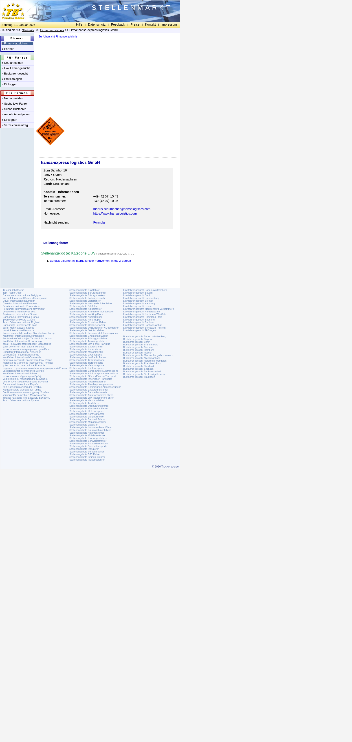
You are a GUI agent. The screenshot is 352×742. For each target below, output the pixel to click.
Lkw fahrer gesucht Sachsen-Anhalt (142, 325)
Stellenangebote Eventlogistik (85, 354)
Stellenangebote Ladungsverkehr (87, 298)
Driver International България (19, 300)
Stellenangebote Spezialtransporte (88, 446)
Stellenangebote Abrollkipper (85, 319)
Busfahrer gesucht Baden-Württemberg (144, 336)
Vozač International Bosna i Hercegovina (25, 298)
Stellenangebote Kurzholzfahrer (86, 414)
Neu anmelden (12, 62)
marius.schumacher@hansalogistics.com (121, 209)
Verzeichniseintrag (15, 125)
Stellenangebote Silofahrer (84, 306)
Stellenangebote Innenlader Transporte (90, 379)
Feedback (118, 24)
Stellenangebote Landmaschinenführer (90, 427)
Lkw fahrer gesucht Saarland (139, 319)
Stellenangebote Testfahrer (84, 403)
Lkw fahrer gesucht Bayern (138, 292)
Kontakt (150, 24)
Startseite (28, 30)
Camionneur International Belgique (22, 295)
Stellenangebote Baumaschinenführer (90, 430)
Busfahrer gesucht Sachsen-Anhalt (142, 371)
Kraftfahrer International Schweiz (21, 373)
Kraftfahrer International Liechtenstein (23, 335)
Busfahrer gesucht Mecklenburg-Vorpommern (148, 355)
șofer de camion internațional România (24, 365)
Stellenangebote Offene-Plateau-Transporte (93, 376)
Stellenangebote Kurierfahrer (85, 349)
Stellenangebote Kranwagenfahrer (88, 438)
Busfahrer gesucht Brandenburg (140, 344)
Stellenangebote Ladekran (83, 424)
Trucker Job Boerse (13, 290)
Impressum (169, 24)
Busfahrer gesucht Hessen (137, 352)
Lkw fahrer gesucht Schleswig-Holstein (144, 327)
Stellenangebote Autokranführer (86, 432)
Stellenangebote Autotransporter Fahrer (91, 395)
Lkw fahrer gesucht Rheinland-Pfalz (142, 317)
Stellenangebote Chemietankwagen (88, 335)
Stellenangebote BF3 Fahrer (84, 454)
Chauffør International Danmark (20, 303)
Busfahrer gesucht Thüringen (139, 376)
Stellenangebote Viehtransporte (86, 365)
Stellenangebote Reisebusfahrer (87, 459)
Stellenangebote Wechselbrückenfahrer (90, 303)
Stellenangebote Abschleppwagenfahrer (91, 384)
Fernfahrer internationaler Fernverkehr (23, 308)
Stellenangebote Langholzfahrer (86, 416)
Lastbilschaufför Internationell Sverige (23, 370)
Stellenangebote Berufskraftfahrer (87, 292)
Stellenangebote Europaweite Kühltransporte (93, 370)
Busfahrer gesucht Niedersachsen (142, 358)
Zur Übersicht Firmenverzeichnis (58, 36)
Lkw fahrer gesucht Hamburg (139, 303)
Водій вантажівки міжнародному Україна (26, 392)
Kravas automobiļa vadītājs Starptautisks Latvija (29, 333)
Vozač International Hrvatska (18, 330)
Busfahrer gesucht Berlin (136, 341)
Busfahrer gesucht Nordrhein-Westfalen (145, 360)
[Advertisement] (106, 75)
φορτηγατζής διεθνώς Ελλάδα (19, 319)
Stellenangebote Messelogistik (86, 352)
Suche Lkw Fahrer (15, 103)
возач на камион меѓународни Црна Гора (26, 349)
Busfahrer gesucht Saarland (138, 366)
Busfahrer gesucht (15, 73)
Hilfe (79, 24)
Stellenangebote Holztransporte (86, 411)
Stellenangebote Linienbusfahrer (87, 457)
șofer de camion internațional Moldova (23, 346)
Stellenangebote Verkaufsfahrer (86, 451)
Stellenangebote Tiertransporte (86, 362)
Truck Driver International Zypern (21, 400)
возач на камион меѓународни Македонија (27, 343)
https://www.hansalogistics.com (115, 213)
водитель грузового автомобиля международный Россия (35, 368)
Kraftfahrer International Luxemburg (22, 341)
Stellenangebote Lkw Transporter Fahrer (91, 397)
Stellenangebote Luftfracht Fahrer (87, 357)
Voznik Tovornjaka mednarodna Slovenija (25, 381)
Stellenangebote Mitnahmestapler (87, 422)
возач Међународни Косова (18, 327)
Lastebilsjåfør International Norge (21, 354)
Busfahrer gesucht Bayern (137, 339)
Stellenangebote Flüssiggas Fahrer (88, 338)
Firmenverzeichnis (15, 43)
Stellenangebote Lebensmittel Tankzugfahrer (93, 333)
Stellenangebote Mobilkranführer (87, 435)
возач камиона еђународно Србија (22, 376)
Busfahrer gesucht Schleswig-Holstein (144, 374)
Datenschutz (97, 24)
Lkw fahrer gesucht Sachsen (138, 322)
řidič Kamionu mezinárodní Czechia (22, 387)
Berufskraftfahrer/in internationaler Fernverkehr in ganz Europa (90, 260)
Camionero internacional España (21, 384)
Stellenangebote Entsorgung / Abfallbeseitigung (95, 387)
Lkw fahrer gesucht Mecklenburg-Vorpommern (148, 308)
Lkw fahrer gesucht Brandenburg (141, 298)
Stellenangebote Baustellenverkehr (88, 392)
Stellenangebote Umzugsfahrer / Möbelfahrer (94, 327)
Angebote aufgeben (16, 114)
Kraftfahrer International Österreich (22, 357)
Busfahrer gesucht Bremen (138, 347)
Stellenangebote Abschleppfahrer (87, 381)
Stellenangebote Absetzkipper (85, 317)
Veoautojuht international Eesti (19, 311)
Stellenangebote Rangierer (84, 449)
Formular (99, 222)
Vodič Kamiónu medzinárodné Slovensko (25, 379)
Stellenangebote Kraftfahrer (84, 290)
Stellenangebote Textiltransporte (87, 360)
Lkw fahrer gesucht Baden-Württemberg (145, 290)
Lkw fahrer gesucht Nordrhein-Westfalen (145, 314)
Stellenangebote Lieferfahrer (85, 300)
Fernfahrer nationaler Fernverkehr (21, 306)
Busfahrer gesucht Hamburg (138, 350)
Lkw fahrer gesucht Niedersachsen (142, 311)
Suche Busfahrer (14, 109)
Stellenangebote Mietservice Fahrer (88, 408)
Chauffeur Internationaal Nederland (22, 352)
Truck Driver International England (21, 322)
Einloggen (9, 84)
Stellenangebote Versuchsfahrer (87, 400)
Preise (135, 24)
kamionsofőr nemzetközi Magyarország (24, 395)
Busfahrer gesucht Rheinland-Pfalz (142, 363)
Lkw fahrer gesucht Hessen (138, 306)
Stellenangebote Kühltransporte (86, 368)
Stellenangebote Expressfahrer (86, 346)
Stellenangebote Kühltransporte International (93, 373)
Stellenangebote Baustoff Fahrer (87, 419)
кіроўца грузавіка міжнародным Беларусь (26, 397)
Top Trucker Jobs (12, 292)
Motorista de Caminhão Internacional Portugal (28, 362)
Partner (8, 48)
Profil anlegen (12, 79)
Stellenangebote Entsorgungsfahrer (88, 389)
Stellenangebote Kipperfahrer (85, 308)
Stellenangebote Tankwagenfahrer (88, 341)
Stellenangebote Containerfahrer (87, 325)
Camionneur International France (21, 317)
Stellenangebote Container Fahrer (88, 322)
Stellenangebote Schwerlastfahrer (87, 440)
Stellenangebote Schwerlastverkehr (88, 443)
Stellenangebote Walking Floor (86, 314)
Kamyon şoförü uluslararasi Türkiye (22, 389)
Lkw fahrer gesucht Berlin (137, 295)
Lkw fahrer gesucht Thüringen (139, 330)
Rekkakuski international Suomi (20, 314)
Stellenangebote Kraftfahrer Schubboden (91, 311)
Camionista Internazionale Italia (20, 325)
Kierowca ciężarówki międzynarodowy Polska (27, 360)
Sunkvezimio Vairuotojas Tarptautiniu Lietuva (27, 338)
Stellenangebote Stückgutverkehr (87, 295)
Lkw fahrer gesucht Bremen (138, 300)
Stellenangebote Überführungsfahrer (89, 405)
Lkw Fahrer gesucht (16, 68)
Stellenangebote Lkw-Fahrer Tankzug (89, 343)
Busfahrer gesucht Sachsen (138, 368)
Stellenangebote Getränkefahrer (87, 330)
